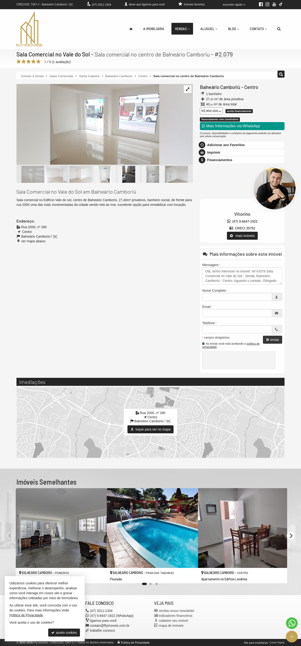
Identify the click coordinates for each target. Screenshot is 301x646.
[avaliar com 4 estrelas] (33, 61)
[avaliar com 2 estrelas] (23, 61)
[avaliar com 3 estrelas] (28, 61)
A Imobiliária (153, 28)
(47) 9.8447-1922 (242, 221)
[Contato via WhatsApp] (292, 623)
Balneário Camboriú (220, 87)
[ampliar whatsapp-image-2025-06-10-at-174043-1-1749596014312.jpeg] (87, 125)
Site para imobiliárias (256, 642)
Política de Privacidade (135, 642)
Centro (251, 87)
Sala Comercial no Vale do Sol (53, 54)
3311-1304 (101, 4)
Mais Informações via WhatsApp (231, 126)
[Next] (291, 536)
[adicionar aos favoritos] (98, 576)
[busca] (279, 29)
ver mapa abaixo (33, 241)
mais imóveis (242, 236)
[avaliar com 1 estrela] (18, 61)
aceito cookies (64, 632)
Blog (233, 28)
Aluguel (208, 28)
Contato (258, 28)
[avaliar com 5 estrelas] (38, 61)
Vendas (182, 28)
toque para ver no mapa (151, 429)
